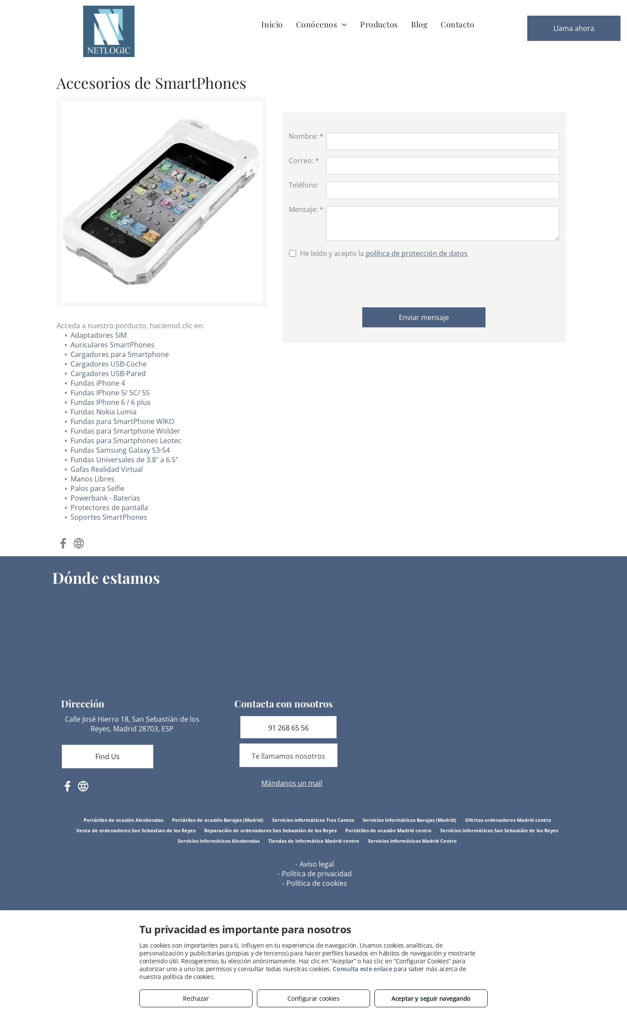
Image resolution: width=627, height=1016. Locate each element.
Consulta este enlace (362, 969)
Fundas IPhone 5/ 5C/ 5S (110, 392)
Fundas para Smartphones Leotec (126, 440)
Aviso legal (317, 864)
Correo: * (304, 160)
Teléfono (303, 185)
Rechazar (196, 998)
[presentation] (355, 282)
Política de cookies (317, 883)
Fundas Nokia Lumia (104, 412)
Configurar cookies (313, 998)
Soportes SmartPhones (109, 517)
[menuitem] (272, 24)
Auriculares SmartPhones (113, 345)
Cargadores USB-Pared (108, 373)
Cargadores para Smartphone (120, 354)
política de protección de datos (417, 253)
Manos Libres (93, 479)
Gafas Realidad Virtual (107, 469)
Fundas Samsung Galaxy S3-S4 (120, 450)
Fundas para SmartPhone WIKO (122, 421)
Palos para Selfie (98, 488)
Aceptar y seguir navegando (431, 998)
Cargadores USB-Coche (109, 364)
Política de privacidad (317, 873)
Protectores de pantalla (109, 507)
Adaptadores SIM (99, 335)
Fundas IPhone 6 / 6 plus (111, 402)
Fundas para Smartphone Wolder (125, 431)
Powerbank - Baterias (105, 498)
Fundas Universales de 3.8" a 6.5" (124, 459)
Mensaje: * (306, 209)
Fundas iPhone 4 (98, 383)
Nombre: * (306, 136)
